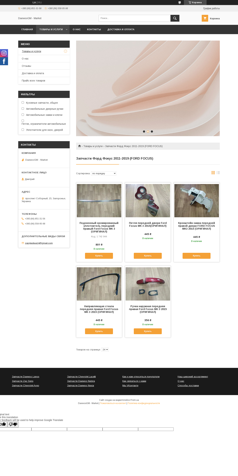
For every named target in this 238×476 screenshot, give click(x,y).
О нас (77, 29)
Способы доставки (188, 385)
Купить (99, 255)
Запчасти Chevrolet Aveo (25, 385)
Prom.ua (134, 400)
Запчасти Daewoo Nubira (81, 381)
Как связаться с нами (134, 381)
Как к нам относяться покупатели (141, 376)
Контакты (94, 29)
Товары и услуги (51, 29)
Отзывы (26, 66)
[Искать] (174, 18)
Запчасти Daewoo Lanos (25, 376)
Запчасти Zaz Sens (22, 381)
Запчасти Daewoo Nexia (80, 385)
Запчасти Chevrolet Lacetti (81, 376)
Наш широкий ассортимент (193, 376)
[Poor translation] (13, 424)
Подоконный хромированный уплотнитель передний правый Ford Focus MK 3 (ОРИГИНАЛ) (99, 227)
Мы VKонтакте (130, 385)
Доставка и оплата (120, 29)
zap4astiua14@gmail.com (39, 243)
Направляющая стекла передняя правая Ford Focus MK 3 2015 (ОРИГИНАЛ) (99, 309)
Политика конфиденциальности (144, 403)
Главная (27, 29)
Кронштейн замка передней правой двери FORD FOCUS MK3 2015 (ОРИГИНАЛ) (196, 226)
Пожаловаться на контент (113, 403)
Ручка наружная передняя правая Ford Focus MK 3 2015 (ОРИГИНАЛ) (148, 309)
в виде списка (218, 173)
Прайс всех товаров (33, 80)
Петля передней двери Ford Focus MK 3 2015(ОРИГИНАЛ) (148, 224)
